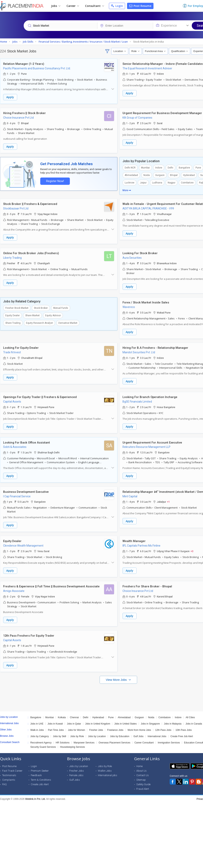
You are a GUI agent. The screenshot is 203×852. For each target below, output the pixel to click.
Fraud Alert (142, 786)
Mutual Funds (60, 307)
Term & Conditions (41, 777)
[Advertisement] (101, 693)
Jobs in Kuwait (55, 721)
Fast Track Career (12, 767)
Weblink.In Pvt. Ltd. (35, 796)
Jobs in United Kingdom (97, 721)
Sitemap (141, 777)
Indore (158, 167)
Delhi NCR (130, 167)
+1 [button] (168, 500)
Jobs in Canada (194, 721)
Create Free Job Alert (181, 733)
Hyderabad (189, 174)
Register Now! (54, 180)
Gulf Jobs (138, 733)
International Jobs (157, 733)
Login (117, 6)
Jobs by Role (77, 733)
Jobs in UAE (36, 721)
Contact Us (142, 772)
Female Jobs (76, 772)
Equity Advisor (53, 314)
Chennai (74, 714)
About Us (141, 767)
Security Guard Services (43, 744)
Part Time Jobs (56, 727)
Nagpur (171, 182)
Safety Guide (143, 781)
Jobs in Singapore (150, 721)
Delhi (170, 167)
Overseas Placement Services (114, 740)
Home (139, 763)
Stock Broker (41, 307)
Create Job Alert (40, 781)
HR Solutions (62, 740)
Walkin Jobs (105, 767)
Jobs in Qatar (74, 721)
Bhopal (174, 174)
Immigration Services (169, 740)
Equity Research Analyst (39, 322)
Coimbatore (187, 182)
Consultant (94, 6)
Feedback (36, 772)
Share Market (32, 314)
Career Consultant (143, 740)
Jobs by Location (97, 733)
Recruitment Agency (40, 740)
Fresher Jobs (96, 727)
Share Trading (13, 322)
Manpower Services (84, 740)
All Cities (190, 714)
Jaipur (143, 182)
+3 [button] (192, 549)
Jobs (55, 6)
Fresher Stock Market (16, 307)
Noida (146, 174)
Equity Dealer (12, 314)
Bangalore (184, 167)
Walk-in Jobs (37, 727)
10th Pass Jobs (184, 727)
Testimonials (9, 772)
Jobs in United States (125, 721)
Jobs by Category (39, 733)
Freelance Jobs (115, 727)
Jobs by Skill (59, 733)
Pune (111, 714)
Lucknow (129, 182)
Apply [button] (10, 97)
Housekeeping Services (72, 744)
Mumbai (145, 167)
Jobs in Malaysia (172, 721)
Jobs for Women (76, 727)
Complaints (8, 777)
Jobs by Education (119, 733)
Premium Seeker (40, 767)
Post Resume (140, 6)
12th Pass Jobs (163, 727)
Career (72, 6)
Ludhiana (157, 182)
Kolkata (62, 714)
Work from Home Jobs (139, 727)
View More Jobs (117, 677)
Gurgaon (160, 174)
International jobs (107, 772)
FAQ (4, 781)
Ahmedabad (131, 174)
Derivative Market (67, 322)
